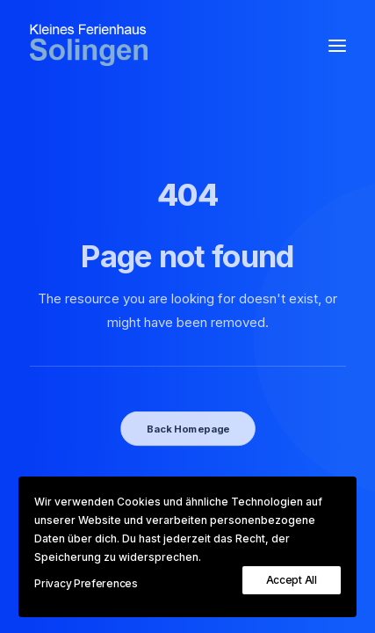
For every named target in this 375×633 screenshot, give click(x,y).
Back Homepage (187, 428)
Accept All (291, 579)
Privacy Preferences (85, 583)
